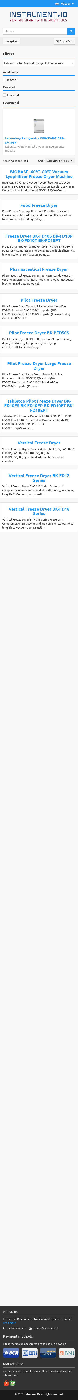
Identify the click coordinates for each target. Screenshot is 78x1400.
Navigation (11, 41)
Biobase (10, 150)
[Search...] (35, 31)
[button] (57, 3)
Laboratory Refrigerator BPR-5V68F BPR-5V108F (34, 140)
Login (67, 3)
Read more (9, 1352)
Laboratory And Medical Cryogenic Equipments (34, 146)
